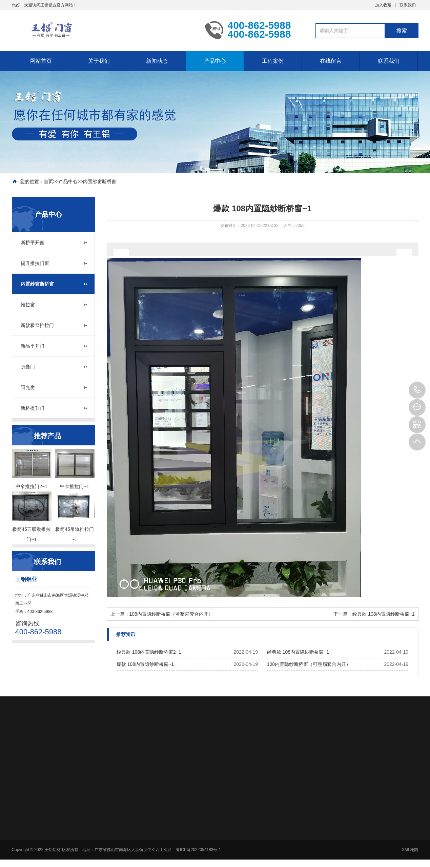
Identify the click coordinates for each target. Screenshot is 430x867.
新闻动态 (157, 61)
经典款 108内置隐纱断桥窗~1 (383, 614)
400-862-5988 (417, 390)
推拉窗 (28, 304)
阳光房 (28, 387)
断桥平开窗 (32, 242)
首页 (48, 181)
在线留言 (331, 61)
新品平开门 (32, 346)
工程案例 (273, 61)
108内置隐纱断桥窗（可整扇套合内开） (171, 614)
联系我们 (408, 5)
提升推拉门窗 (35, 263)
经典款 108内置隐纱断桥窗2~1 (149, 652)
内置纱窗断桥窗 (99, 181)
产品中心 (215, 61)
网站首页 (41, 61)
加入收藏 (383, 5)
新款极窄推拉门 (37, 325)
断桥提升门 (32, 408)
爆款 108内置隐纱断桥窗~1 (145, 664)
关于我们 (99, 61)
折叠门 (28, 366)
